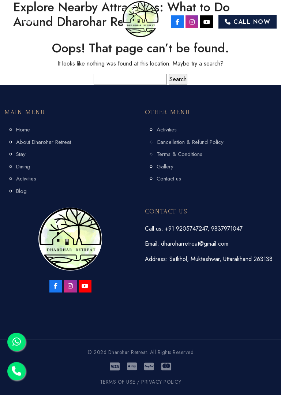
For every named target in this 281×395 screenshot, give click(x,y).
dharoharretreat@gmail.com (194, 243)
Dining (23, 167)
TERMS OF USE (117, 381)
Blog (21, 191)
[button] (21, 22)
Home (23, 130)
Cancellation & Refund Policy (190, 142)
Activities (26, 179)
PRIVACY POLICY (161, 381)
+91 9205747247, (188, 228)
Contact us (169, 179)
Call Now (247, 22)
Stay (21, 154)
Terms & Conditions (179, 154)
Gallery (165, 167)
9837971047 (227, 228)
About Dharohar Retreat (43, 142)
